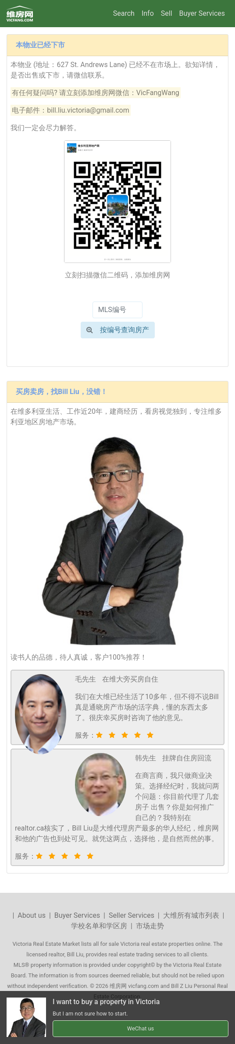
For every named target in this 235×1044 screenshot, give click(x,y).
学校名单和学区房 (99, 926)
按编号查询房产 (117, 330)
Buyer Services (202, 13)
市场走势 (150, 926)
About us (32, 915)
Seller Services (131, 915)
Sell (166, 13)
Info (148, 13)
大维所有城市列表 (191, 915)
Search (124, 13)
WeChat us (140, 1028)
